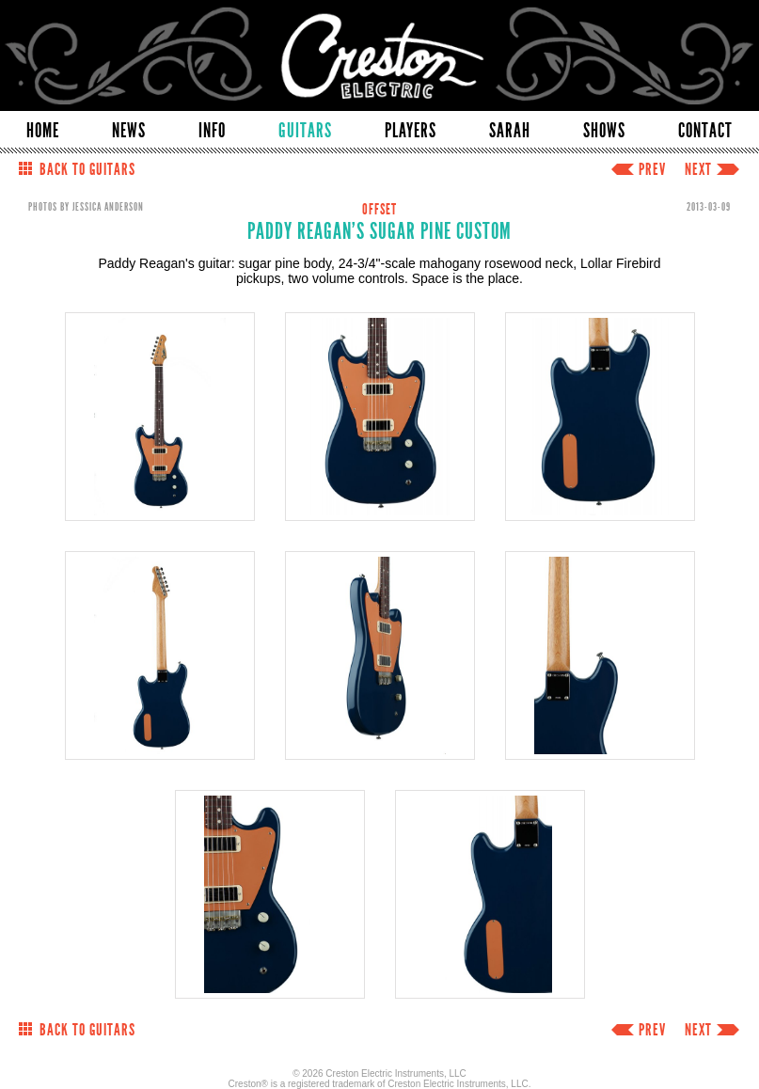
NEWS (129, 130)
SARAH (509, 130)
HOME (42, 130)
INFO (212, 130)
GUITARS (305, 130)
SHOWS (604, 130)
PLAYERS (410, 130)
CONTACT (705, 130)
